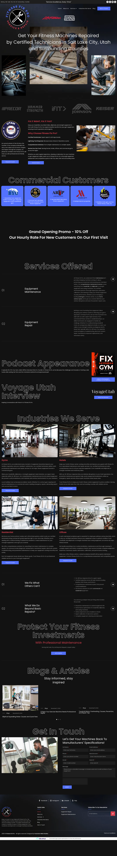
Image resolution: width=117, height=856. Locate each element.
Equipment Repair (66, 812)
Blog (38, 822)
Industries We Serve (43, 819)
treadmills (37, 167)
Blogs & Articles (58, 722)
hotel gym (66, 292)
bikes (48, 167)
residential (65, 586)
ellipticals (53, 167)
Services (40, 817)
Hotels (79, 458)
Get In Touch (41, 825)
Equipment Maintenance (68, 814)
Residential (22, 530)
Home (39, 812)
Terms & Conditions (109, 833)
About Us (39, 814)
